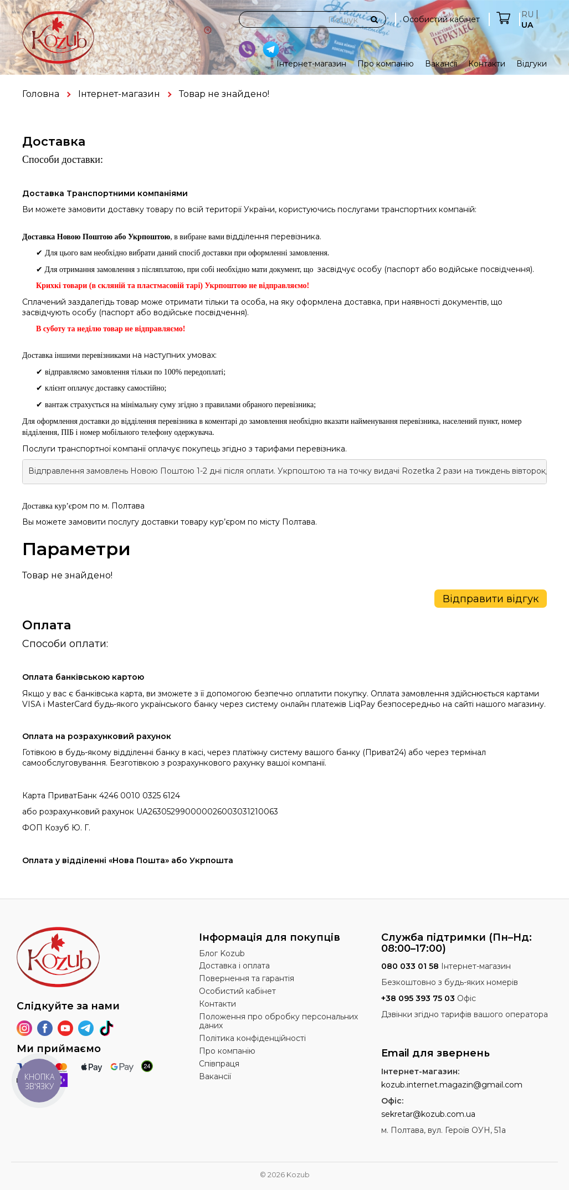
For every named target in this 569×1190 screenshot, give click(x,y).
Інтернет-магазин (311, 64)
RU (527, 14)
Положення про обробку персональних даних (278, 1021)
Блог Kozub (222, 953)
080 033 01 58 (410, 966)
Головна (40, 94)
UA (527, 25)
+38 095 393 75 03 (418, 998)
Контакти (486, 64)
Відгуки (531, 64)
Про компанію (385, 64)
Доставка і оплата (234, 966)
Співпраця (219, 1064)
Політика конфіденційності (252, 1038)
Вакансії (441, 64)
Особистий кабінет (441, 19)
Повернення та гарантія (246, 978)
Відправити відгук (491, 599)
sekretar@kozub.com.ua (428, 1114)
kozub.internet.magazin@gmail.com (451, 1085)
